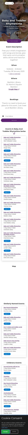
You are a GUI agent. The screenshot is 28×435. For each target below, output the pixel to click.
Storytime (6, 376)
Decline (14, 431)
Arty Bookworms (8, 393)
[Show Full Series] (14, 134)
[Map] (14, 284)
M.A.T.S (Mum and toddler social (13, 327)
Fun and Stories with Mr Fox (12, 366)
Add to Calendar (14, 74)
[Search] (8, 3)
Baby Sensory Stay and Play (11, 340)
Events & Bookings (21, 3)
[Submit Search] (12, 3)
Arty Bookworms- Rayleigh (11, 409)
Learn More (4, 427)
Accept (5, 431)
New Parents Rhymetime (11, 307)
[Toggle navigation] (2, 3)
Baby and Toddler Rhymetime (12, 137)
